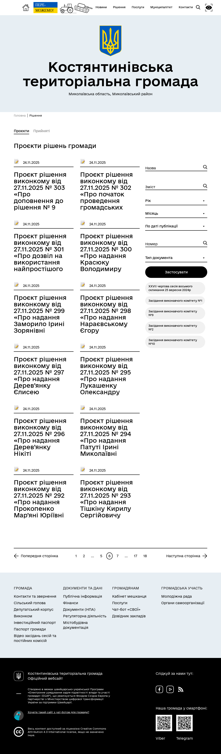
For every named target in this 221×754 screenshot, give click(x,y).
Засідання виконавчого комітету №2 (172, 327)
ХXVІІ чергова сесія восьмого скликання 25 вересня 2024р (170, 288)
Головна (20, 115)
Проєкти (21, 131)
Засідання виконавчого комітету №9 (172, 313)
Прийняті (41, 131)
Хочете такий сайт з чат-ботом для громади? (58, 712)
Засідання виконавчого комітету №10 (172, 341)
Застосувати (176, 272)
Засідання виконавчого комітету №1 (175, 300)
